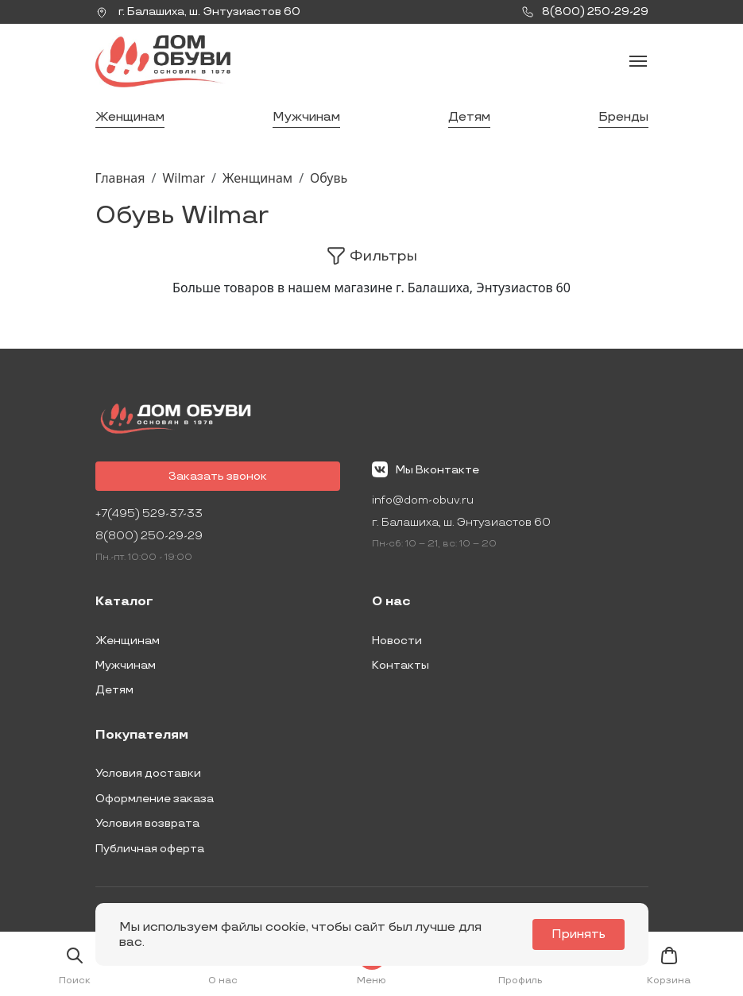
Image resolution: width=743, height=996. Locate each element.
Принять (578, 934)
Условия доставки (148, 773)
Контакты (400, 665)
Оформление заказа (154, 799)
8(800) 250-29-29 (149, 535)
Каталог (124, 602)
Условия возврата (147, 823)
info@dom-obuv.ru (423, 500)
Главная (120, 178)
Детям (469, 117)
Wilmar (183, 178)
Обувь (328, 178)
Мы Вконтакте (425, 469)
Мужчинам (306, 117)
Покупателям (141, 735)
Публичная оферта (149, 849)
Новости (397, 641)
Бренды (623, 117)
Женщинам (129, 117)
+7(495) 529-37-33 (149, 513)
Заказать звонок (217, 476)
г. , (197, 12)
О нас (391, 602)
